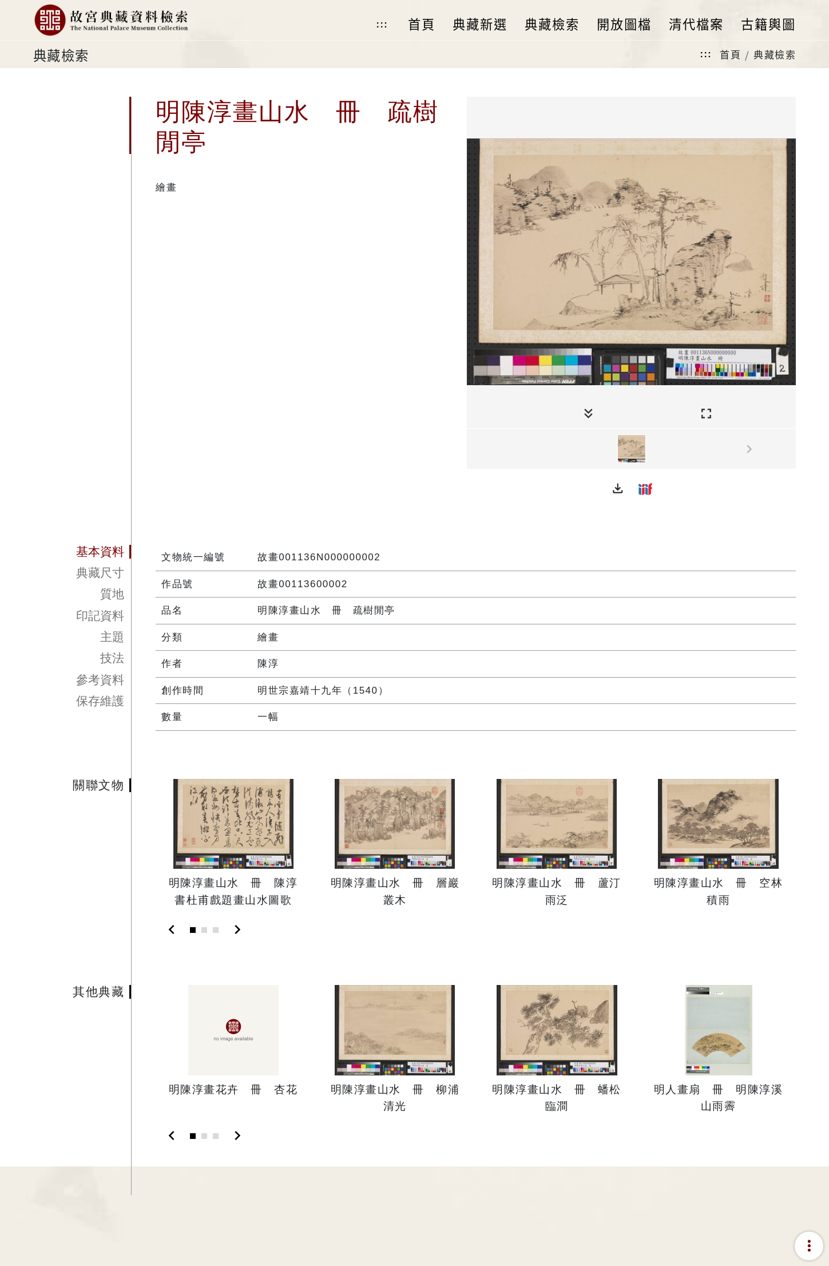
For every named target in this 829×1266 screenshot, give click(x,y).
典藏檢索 (774, 54)
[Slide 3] (216, 930)
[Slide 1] (193, 930)
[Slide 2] (204, 930)
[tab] (82, 552)
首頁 (730, 54)
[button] (618, 489)
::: (382, 24)
